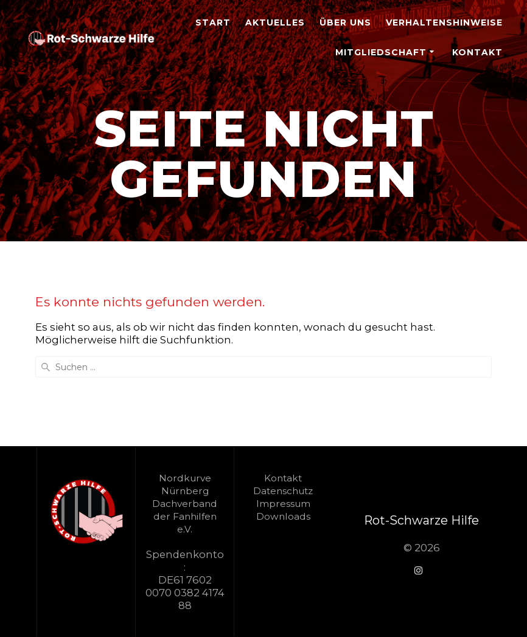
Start (213, 22)
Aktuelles (275, 22)
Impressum (283, 503)
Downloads (283, 516)
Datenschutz (283, 491)
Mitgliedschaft (381, 52)
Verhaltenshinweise (444, 22)
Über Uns (345, 22)
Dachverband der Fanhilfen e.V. (184, 516)
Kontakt (477, 52)
